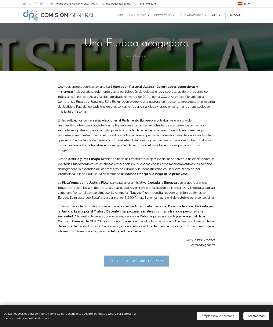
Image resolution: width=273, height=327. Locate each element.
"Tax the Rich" (139, 192)
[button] (237, 15)
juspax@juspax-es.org (118, 3)
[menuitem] (108, 15)
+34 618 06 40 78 (147, 3)
